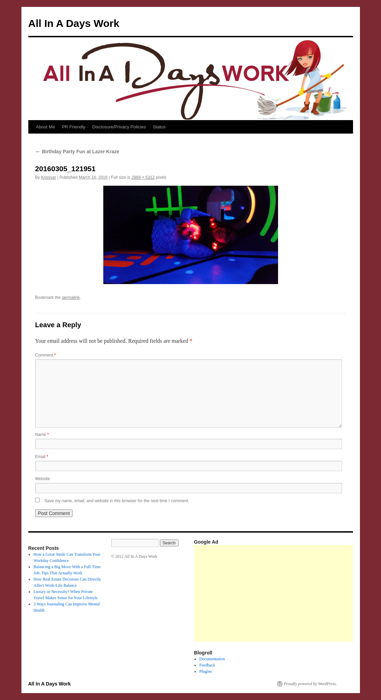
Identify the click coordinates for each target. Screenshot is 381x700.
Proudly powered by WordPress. (310, 683)
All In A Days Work (74, 23)
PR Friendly (73, 126)
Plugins (205, 671)
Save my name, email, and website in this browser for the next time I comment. (117, 500)
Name (42, 434)
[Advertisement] (287, 593)
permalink (71, 297)
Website (42, 478)
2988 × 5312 (143, 177)
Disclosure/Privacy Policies (119, 126)
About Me (45, 126)
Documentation (212, 659)
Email (41, 456)
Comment (45, 355)
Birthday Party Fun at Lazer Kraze (77, 151)
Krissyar (48, 177)
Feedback (207, 665)
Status (159, 126)
